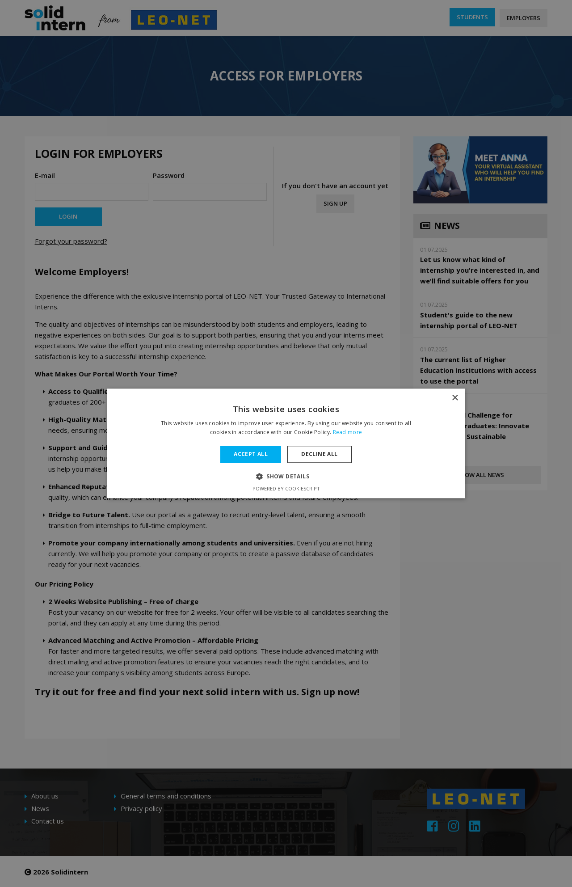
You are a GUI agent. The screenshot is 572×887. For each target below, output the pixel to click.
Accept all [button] (251, 454)
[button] (286, 476)
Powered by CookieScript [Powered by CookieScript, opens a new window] (286, 489)
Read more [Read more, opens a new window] (347, 432)
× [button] (454, 398)
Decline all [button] (319, 454)
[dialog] (286, 443)
